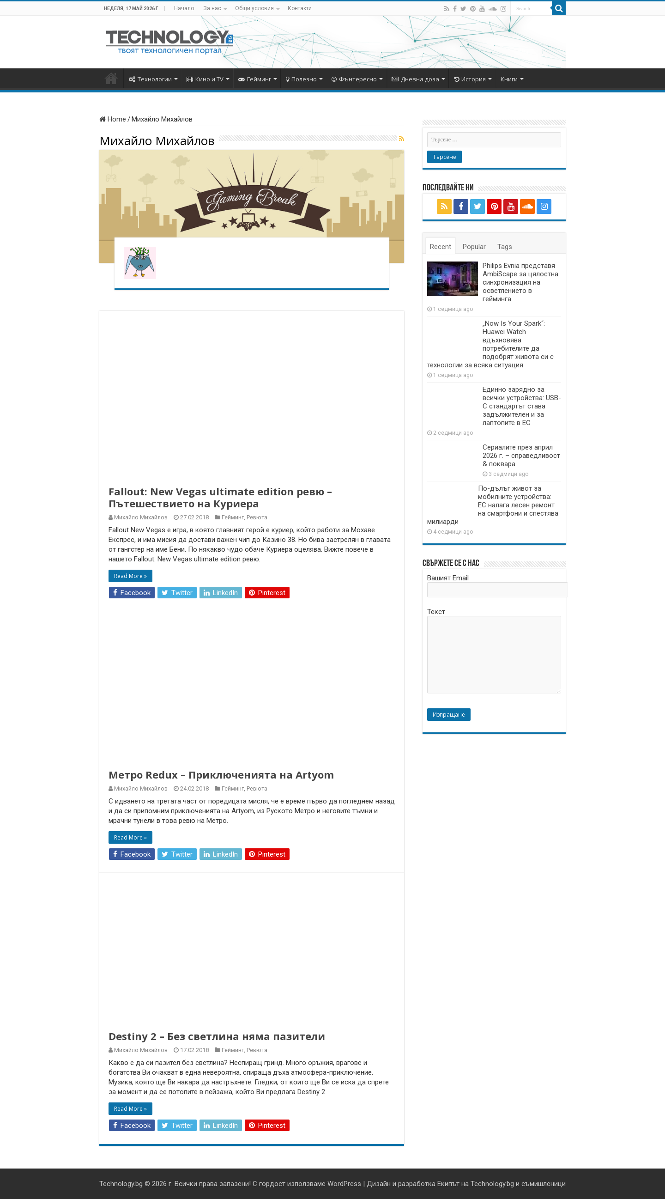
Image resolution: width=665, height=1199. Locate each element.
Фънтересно (354, 79)
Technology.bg (121, 1184)
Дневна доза (415, 79)
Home (112, 119)
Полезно (301, 79)
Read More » (130, 576)
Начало (184, 8)
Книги (509, 79)
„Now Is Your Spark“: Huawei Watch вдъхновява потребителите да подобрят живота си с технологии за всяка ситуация (490, 344)
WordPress (344, 1184)
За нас (212, 8)
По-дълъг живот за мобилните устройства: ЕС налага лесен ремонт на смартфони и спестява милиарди (492, 505)
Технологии (150, 79)
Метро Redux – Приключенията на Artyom (221, 774)
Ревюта (257, 517)
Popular (474, 247)
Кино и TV (205, 79)
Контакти (300, 8)
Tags (504, 247)
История (470, 79)
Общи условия (254, 8)
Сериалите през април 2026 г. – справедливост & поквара (521, 455)
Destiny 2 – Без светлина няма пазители (217, 1036)
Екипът (448, 1184)
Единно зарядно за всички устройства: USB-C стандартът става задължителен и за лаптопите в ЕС (522, 406)
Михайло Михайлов (141, 517)
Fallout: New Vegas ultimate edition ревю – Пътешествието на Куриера (220, 497)
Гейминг (254, 79)
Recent (440, 247)
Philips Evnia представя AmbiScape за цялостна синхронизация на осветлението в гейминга (520, 282)
